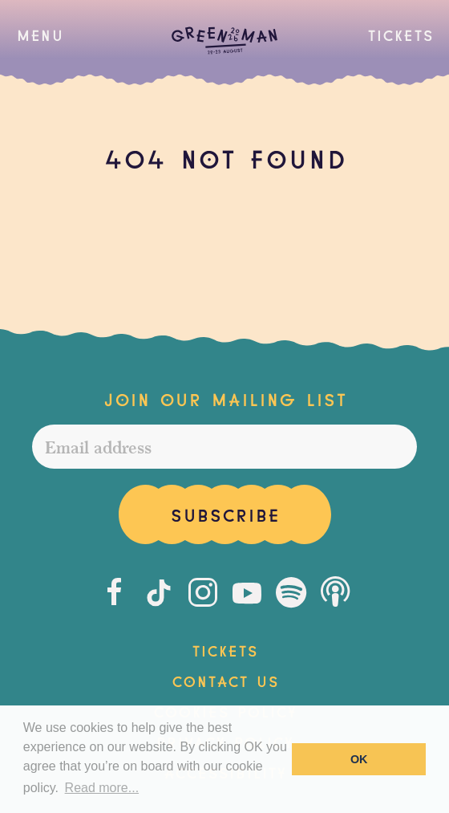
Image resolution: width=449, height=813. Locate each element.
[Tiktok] (159, 592)
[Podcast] (335, 592)
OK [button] (359, 759)
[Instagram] (203, 592)
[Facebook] (115, 592)
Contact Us (225, 680)
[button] (39, 34)
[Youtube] (247, 592)
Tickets (400, 34)
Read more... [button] (102, 788)
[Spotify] (291, 592)
